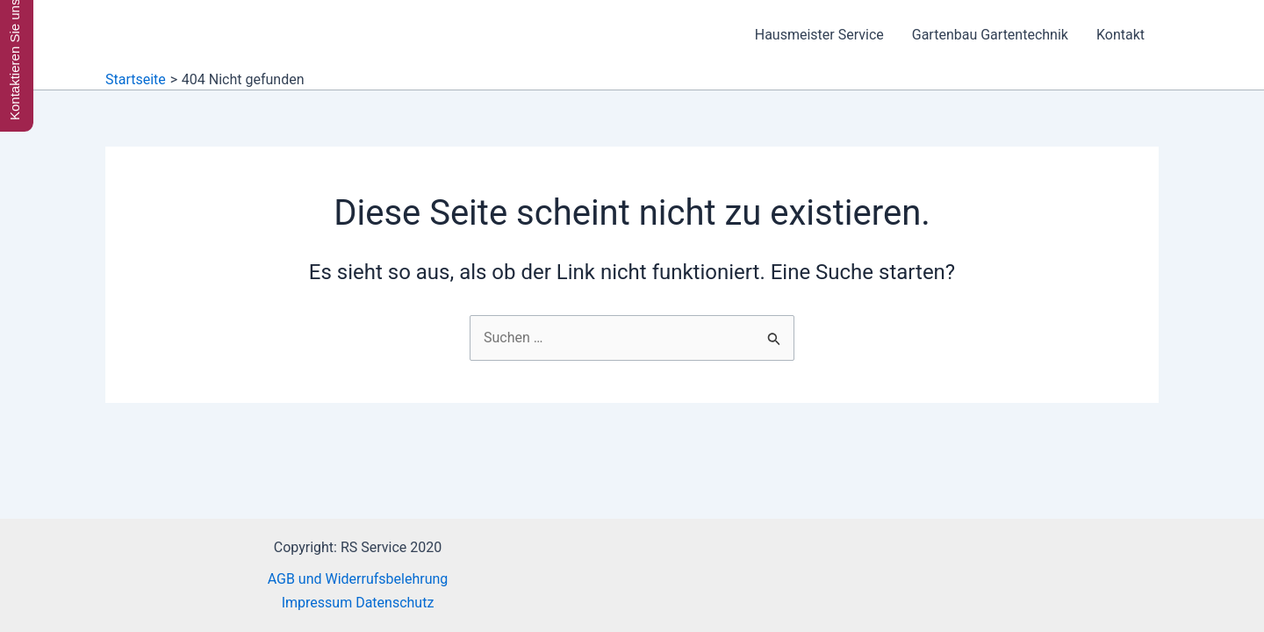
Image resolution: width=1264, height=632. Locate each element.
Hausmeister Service (819, 34)
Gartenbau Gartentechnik (990, 34)
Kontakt (1120, 34)
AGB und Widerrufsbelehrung (358, 579)
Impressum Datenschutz (358, 602)
